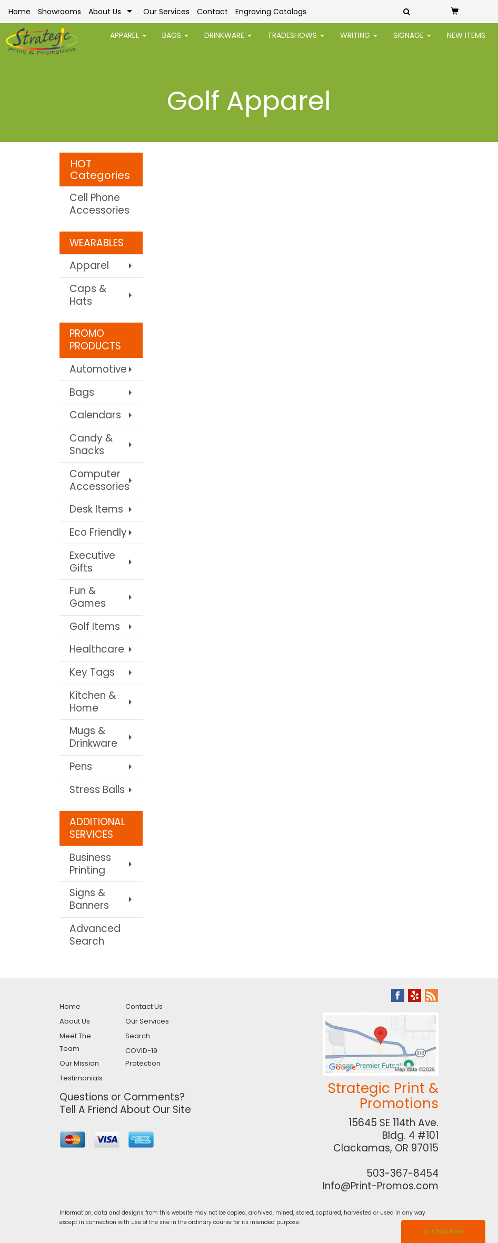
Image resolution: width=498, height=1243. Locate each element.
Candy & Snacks (91, 444)
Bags (175, 42)
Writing (358, 42)
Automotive (98, 369)
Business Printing (90, 863)
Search (137, 1036)
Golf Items (94, 626)
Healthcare (96, 649)
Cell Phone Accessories (99, 204)
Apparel (128, 42)
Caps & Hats (87, 295)
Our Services (166, 11)
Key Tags (92, 672)
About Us (104, 11)
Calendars (95, 415)
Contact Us (144, 1006)
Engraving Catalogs (270, 11)
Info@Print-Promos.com (381, 1186)
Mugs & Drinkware (93, 737)
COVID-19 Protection (143, 1057)
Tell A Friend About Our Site (125, 1109)
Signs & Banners (89, 899)
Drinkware (228, 42)
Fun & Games (87, 597)
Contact (212, 11)
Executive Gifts (92, 561)
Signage (412, 42)
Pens (80, 766)
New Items (466, 42)
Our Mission (79, 1063)
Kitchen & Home (92, 701)
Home (19, 11)
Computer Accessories (99, 480)
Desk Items (96, 509)
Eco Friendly (98, 532)
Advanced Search (95, 934)
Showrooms (59, 11)
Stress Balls (97, 790)
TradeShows (295, 42)
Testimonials (81, 1078)
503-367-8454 (402, 1173)
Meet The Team (75, 1042)
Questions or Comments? (122, 1097)
